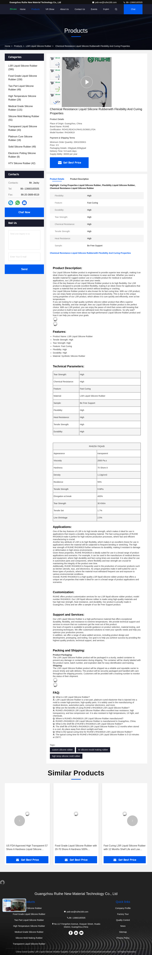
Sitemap (123, 932)
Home (22, 9)
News (123, 926)
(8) (22, 155)
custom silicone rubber (62, 750)
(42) (21, 163)
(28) (22, 98)
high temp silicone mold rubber (66, 756)
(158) (22, 78)
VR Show (50, 9)
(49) (21, 88)
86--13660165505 (132, 2)
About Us (64, 9)
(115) (20, 108)
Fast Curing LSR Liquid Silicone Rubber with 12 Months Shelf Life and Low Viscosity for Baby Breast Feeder (125, 847)
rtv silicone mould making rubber (93, 750)
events (94, 9)
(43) (22, 128)
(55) (23, 118)
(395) (22, 68)
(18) (20, 138)
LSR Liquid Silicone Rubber (38, 46)
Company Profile (123, 908)
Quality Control (123, 920)
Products (35, 9)
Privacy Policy (123, 938)
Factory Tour (123, 914)
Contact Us (80, 9)
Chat (133, 9)
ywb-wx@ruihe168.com (104, 2)
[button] (55, 103)
